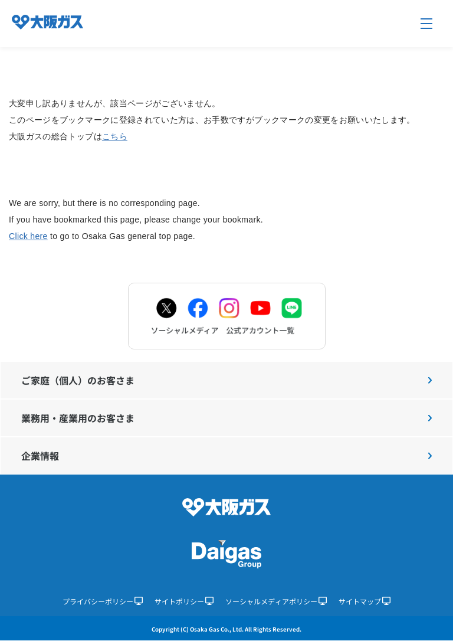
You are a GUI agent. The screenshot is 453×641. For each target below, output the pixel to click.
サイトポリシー (184, 601)
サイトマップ (364, 601)
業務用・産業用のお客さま (226, 418)
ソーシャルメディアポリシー (276, 601)
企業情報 (226, 456)
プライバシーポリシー (103, 601)
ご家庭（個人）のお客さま (226, 380)
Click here (28, 236)
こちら (114, 136)
